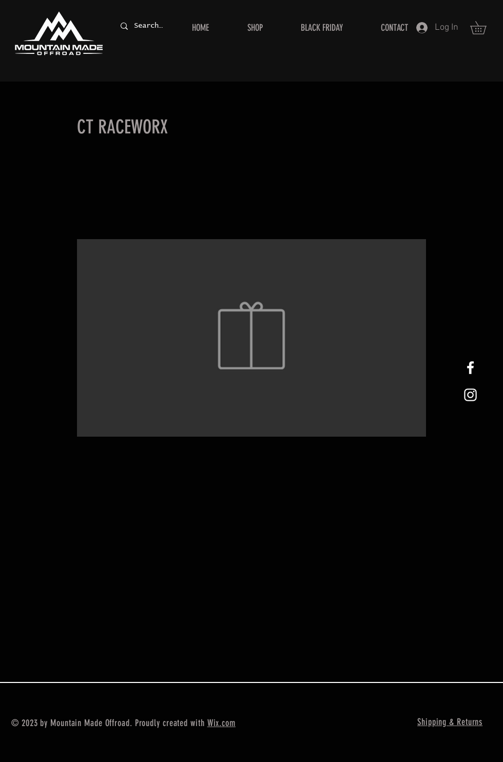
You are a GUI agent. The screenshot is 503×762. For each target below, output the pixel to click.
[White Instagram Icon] (470, 394)
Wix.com (221, 723)
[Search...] (148, 26)
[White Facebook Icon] (470, 367)
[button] (484, 27)
